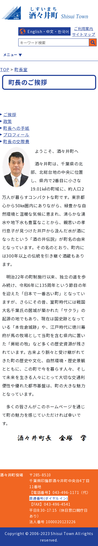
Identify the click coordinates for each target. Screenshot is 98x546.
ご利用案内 (83, 28)
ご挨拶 (9, 114)
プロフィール (16, 134)
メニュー (10, 54)
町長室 (20, 69)
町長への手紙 (16, 128)
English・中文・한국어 (48, 31)
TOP (4, 69)
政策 (7, 121)
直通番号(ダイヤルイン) (48, 498)
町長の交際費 (16, 141)
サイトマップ (83, 34)
